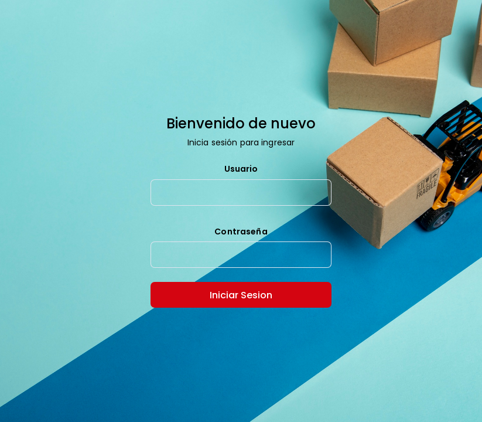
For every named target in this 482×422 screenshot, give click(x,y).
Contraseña (240, 232)
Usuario (241, 169)
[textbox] (241, 192)
